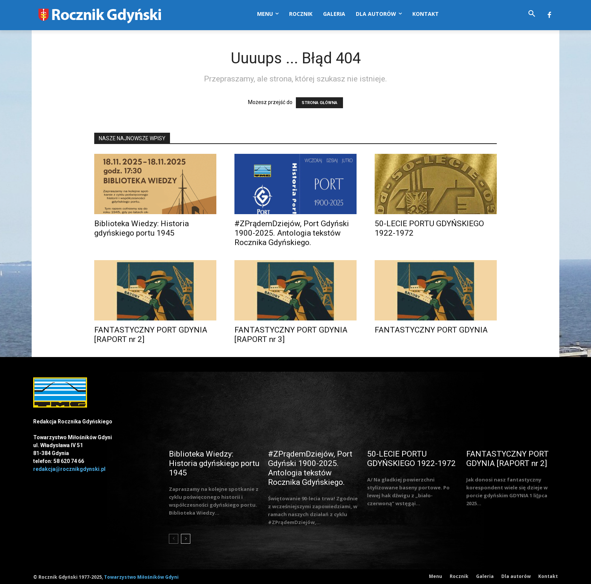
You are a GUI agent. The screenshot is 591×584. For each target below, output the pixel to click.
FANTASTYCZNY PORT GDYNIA (431, 329)
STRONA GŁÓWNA (319, 102)
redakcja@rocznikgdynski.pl (69, 469)
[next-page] (185, 539)
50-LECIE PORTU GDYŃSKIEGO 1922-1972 (411, 458)
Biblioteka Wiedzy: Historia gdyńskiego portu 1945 (141, 228)
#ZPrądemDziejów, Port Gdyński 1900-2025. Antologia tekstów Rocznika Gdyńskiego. (291, 233)
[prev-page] (173, 539)
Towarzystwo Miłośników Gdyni (141, 577)
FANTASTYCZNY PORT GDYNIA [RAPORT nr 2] (507, 458)
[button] (532, 14)
